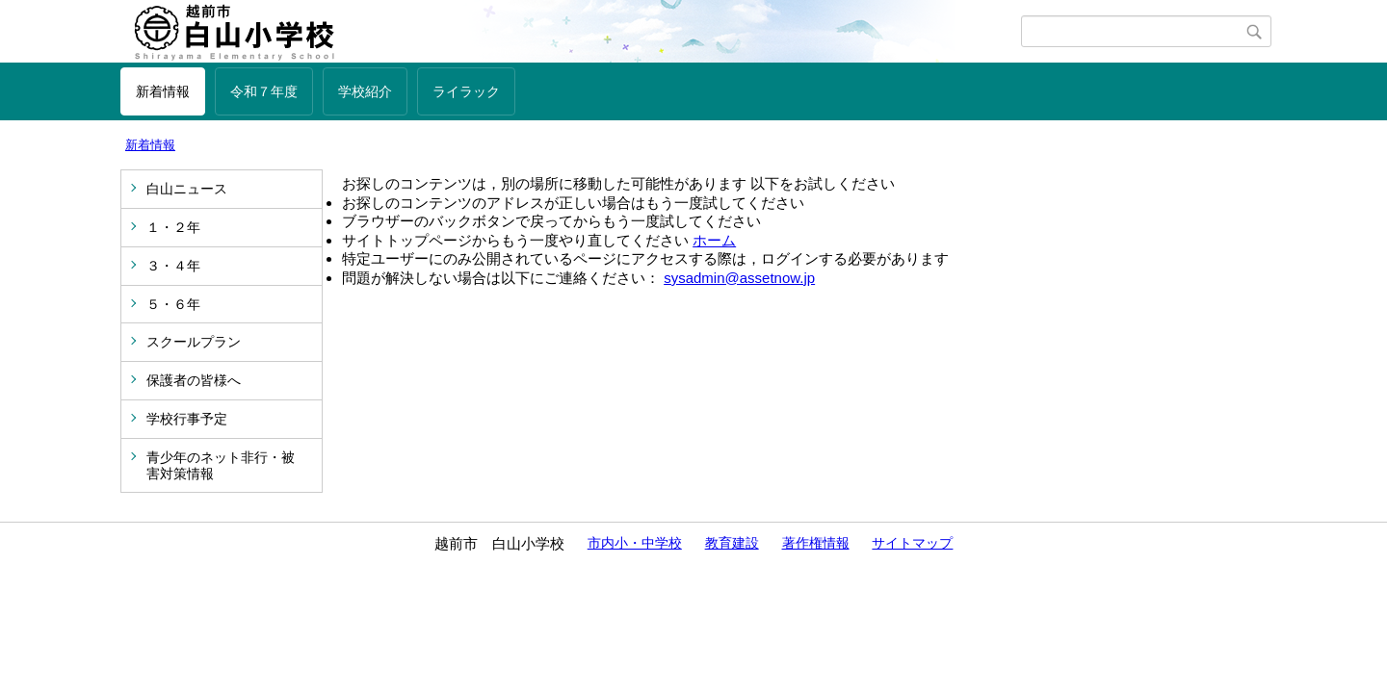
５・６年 (173, 304)
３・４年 (173, 265)
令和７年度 (264, 91)
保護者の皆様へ (193, 380)
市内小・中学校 (635, 543)
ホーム (714, 240)
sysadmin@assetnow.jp (739, 278)
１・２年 (173, 227)
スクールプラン (193, 341)
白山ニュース (186, 188)
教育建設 (732, 543)
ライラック (466, 91)
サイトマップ (912, 543)
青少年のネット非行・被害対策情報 (220, 465)
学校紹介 (365, 91)
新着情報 (163, 91)
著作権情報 (816, 543)
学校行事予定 (186, 418)
